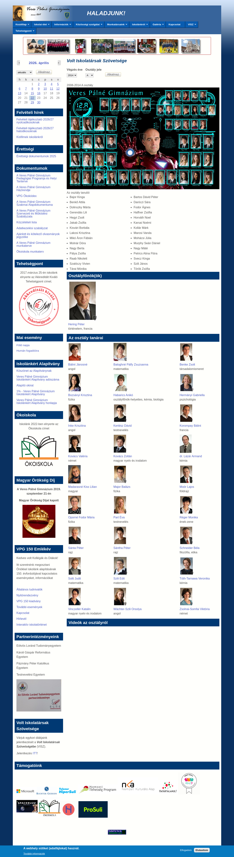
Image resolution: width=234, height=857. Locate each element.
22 (32, 97)
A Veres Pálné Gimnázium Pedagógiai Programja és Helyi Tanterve (36, 178)
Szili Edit (119, 578)
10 (45, 88)
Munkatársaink (115, 25)
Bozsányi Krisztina (80, 395)
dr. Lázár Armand (191, 456)
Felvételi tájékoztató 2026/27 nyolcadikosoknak (35, 121)
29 (32, 102)
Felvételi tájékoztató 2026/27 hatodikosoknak (35, 130)
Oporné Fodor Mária (81, 517)
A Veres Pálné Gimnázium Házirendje (33, 189)
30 (38, 102)
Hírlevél (21, 618)
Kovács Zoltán (123, 456)
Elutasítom (202, 850)
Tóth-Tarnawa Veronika (195, 578)
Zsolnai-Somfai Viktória (195, 609)
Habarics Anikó (123, 395)
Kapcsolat (174, 24)
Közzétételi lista (26, 222)
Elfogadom (186, 850)
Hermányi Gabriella (192, 395)
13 (19, 93)
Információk (61, 25)
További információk (34, 854)
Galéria (157, 25)
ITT (35, 753)
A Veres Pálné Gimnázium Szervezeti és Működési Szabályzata (33, 213)
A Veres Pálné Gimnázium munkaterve (33, 244)
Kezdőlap (21, 25)
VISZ (190, 25)
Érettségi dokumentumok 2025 (36, 156)
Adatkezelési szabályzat (32, 228)
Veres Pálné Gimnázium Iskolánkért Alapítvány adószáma (37, 378)
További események (29, 607)
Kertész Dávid (123, 425)
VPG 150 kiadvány (28, 601)
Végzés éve (74, 69)
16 (38, 93)
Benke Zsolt (187, 364)
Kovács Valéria (78, 456)
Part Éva (119, 517)
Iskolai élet (40, 25)
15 (32, 93)
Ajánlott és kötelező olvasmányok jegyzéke (38, 235)
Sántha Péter (122, 547)
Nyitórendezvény (27, 595)
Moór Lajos (187, 486)
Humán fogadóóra (27, 350)
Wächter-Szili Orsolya (128, 609)
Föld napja (23, 345)
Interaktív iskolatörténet (31, 624)
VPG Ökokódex (26, 196)
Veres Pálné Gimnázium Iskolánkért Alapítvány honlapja (36, 401)
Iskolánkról (138, 25)
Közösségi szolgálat (87, 25)
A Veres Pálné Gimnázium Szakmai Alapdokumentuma (34, 203)
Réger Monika (189, 517)
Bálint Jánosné (77, 364)
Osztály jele (93, 69)
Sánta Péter (76, 547)
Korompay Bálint (190, 425)
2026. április (39, 63)
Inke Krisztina (77, 425)
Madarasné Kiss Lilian (82, 486)
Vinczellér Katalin (79, 609)
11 (51, 88)
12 (58, 88)
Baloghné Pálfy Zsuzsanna (131, 364)
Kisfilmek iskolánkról (29, 137)
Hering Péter (76, 324)
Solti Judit (74, 578)
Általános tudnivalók (29, 589)
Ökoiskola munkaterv (30, 251)
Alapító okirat (24, 385)
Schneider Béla (190, 547)
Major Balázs (122, 486)
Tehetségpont (23, 31)
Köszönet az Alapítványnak (34, 370)
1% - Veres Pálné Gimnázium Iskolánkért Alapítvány (35, 393)
